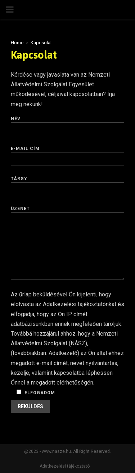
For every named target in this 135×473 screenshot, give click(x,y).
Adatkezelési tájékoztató (65, 466)
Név (67, 123)
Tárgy (67, 183)
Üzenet (67, 212)
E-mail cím (67, 153)
